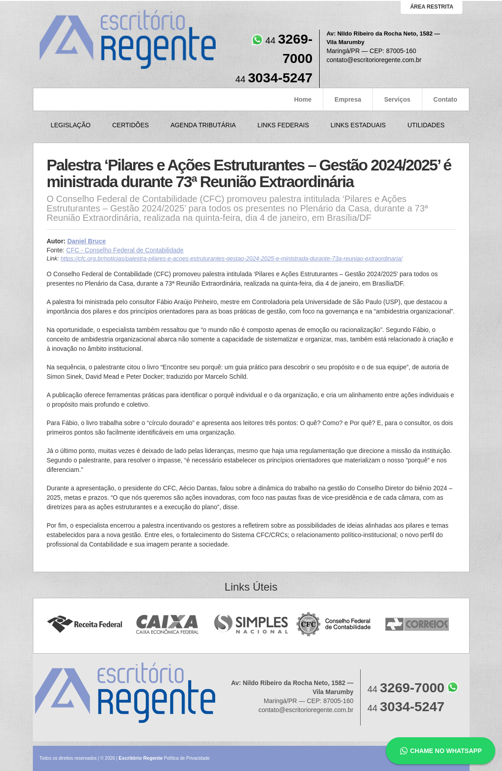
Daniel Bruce (86, 241)
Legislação (71, 125)
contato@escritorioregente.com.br (373, 59)
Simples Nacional (251, 624)
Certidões (130, 125)
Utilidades (425, 125)
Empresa (348, 99)
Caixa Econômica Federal (167, 624)
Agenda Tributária (203, 125)
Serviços (397, 99)
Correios (417, 624)
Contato (445, 99)
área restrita (431, 7)
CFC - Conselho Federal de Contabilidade (125, 250)
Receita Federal (84, 624)
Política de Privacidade (187, 758)
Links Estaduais (358, 125)
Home (303, 99)
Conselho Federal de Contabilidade (334, 624)
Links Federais (283, 125)
